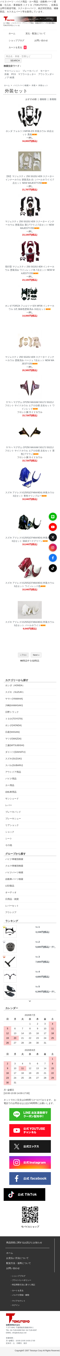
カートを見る (15, 47)
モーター (44, 71)
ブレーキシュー (13, 818)
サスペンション (12, 71)
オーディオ (10, 892)
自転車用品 (10, 792)
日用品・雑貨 (12, 899)
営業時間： (10, 1338)
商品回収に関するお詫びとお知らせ (24, 1242)
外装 (6, 74)
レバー (8, 805)
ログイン (16, 1305)
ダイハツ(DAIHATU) (15, 752)
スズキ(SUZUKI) (13, 758)
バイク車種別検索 (14, 859)
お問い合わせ (39, 40)
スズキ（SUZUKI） (15, 692)
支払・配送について (33, 33)
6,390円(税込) (42, 991)
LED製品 (9, 885)
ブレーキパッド (30, 71)
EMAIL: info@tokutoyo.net (16, 1333)
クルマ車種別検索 (14, 865)
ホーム (9, 33)
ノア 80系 (9, 77)
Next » (36, 655)
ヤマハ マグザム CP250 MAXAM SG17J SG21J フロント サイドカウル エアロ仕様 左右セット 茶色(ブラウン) (30, 450)
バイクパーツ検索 (21, 85)
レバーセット (12, 905)
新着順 (53, 99)
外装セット (43, 85)
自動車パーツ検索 (14, 879)
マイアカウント (18, 1301)
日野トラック (12, 712)
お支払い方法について (17, 1258)
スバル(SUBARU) (14, 765)
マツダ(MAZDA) (13, 738)
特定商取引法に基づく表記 (23, 1285)
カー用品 (9, 785)
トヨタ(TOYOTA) (14, 718)
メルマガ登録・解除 (20, 1295)
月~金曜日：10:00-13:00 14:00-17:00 (20, 1341)
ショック (9, 832)
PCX (13, 74)
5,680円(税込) (42, 947)
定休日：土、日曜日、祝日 (16, 1343)
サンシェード (12, 798)
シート (8, 838)
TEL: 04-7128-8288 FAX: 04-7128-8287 (21, 1330)
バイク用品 (10, 778)
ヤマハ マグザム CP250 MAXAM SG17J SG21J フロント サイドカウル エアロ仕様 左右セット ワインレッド (30, 405)
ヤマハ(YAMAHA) (14, 698)
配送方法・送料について (18, 1263)
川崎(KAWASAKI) (14, 705)
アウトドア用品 (13, 772)
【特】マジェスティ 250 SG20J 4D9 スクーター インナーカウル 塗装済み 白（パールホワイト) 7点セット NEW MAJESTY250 (29, 179)
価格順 (43, 99)
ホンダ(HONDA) (13, 725)
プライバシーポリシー (21, 1280)
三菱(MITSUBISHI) (14, 745)
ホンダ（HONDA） (15, 685)
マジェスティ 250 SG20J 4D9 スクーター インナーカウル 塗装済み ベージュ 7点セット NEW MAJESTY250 (29, 360)
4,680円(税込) (42, 976)
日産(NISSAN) (12, 732)
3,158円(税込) (42, 932)
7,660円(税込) (42, 962)
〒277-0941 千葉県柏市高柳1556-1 (19, 1327)
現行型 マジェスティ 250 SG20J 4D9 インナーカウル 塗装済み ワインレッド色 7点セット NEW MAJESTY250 (30, 270)
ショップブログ (14, 40)
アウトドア (10, 912)
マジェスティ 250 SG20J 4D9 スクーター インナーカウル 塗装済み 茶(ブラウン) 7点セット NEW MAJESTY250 (29, 224)
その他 (8, 845)
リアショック (12, 825)
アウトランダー (46, 74)
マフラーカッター (27, 74)
